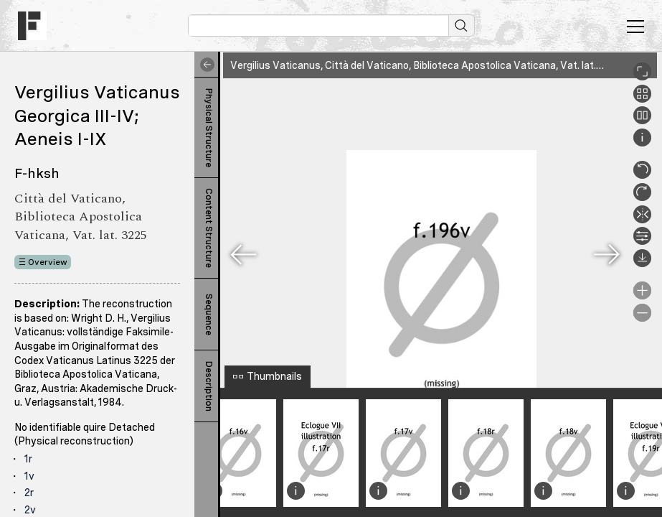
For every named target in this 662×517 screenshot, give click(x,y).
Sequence (209, 314)
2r (29, 492)
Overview (47, 262)
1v (29, 476)
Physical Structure (209, 127)
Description (209, 386)
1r (28, 459)
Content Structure (209, 228)
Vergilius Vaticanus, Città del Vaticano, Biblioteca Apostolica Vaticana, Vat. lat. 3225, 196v (440, 65)
